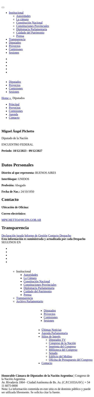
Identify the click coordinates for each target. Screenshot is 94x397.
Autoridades (23, 16)
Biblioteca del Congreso (63, 349)
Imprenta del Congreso (62, 346)
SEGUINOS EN (11, 242)
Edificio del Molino (60, 356)
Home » (6, 98)
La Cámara (30, 278)
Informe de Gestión (35, 235)
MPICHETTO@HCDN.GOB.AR (21, 219)
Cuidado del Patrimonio (30, 32)
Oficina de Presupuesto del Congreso (71, 359)
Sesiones (14, 52)
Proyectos (14, 45)
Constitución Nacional (29, 22)
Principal (14, 104)
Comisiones (16, 49)
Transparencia (17, 39)
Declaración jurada (12, 235)
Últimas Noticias (51, 329)
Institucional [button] (16, 12)
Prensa (20, 36)
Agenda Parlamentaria (55, 333)
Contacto (14, 117)
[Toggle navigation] (2, 7)
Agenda (13, 114)
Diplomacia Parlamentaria (31, 29)
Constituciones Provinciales (32, 26)
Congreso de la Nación (62, 343)
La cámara (22, 19)
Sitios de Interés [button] (51, 336)
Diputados (15, 42)
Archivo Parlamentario (29, 301)
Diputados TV (57, 339)
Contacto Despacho (59, 235)
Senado (53, 353)
